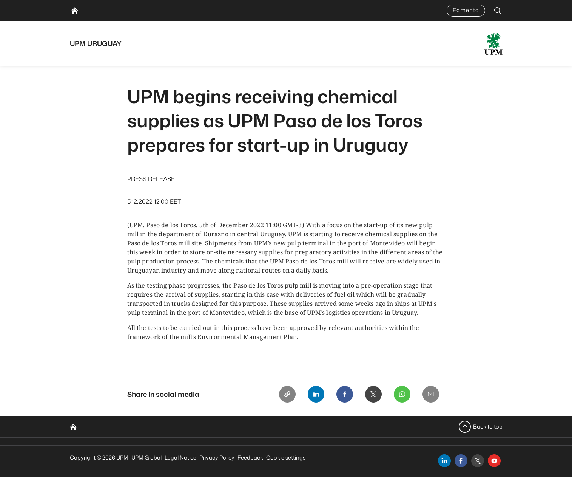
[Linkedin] (316, 394)
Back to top (488, 427)
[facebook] (461, 460)
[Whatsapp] (402, 394)
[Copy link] (287, 394)
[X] (373, 394)
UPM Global (146, 458)
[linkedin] (444, 460)
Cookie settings (285, 458)
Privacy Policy (216, 458)
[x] (477, 460)
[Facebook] (344, 394)
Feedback (250, 458)
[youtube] (494, 460)
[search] (497, 10)
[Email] (430, 394)
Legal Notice (180, 458)
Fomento (466, 10)
